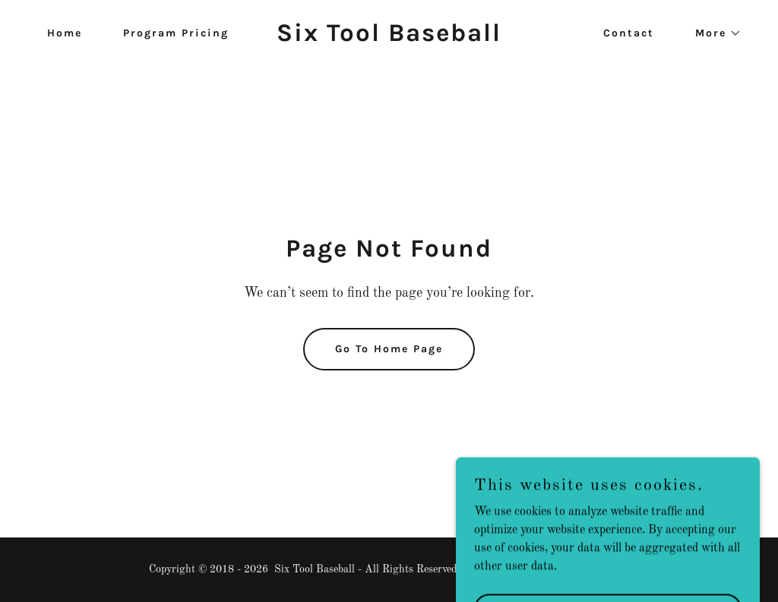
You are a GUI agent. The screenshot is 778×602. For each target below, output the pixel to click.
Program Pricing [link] (176, 33)
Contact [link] (628, 33)
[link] (388, 38)
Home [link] (64, 33)
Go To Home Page (389, 348)
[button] (713, 33)
